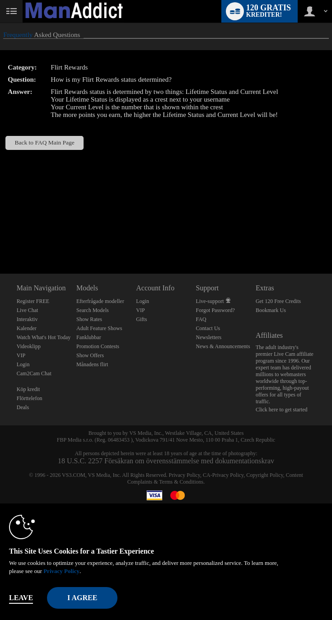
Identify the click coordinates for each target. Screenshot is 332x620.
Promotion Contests (97, 346)
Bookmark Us (271, 310)
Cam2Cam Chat (34, 373)
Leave (21, 597)
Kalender (27, 328)
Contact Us (208, 328)
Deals (23, 407)
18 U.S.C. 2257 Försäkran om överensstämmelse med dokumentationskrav (166, 461)
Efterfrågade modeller (100, 301)
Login (23, 364)
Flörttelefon (29, 398)
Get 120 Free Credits (278, 301)
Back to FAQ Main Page (45, 142)
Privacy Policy (185, 475)
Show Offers (90, 355)
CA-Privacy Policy (223, 475)
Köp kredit (28, 389)
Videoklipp (29, 346)
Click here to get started (282, 409)
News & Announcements (223, 346)
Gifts (141, 319)
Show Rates (89, 319)
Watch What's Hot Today (44, 337)
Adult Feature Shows (99, 328)
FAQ (201, 319)
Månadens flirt (92, 364)
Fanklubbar (88, 337)
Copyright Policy (264, 475)
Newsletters (209, 337)
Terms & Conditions (181, 482)
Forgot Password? (215, 310)
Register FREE (33, 301)
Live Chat (27, 310)
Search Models (92, 310)
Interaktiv (27, 319)
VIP (21, 355)
